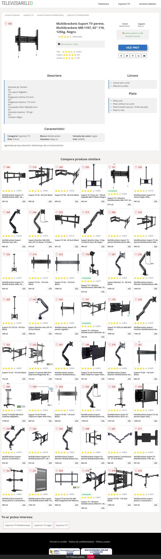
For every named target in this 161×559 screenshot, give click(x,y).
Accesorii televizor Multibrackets (50, 15)
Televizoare (103, 4)
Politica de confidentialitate (81, 541)
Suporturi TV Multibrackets (78, 15)
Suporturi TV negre (43, 525)
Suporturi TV (124, 4)
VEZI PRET (132, 47)
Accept (91, 556)
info (23, 201)
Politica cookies (103, 541)
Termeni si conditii (58, 541)
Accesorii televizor (147, 4)
